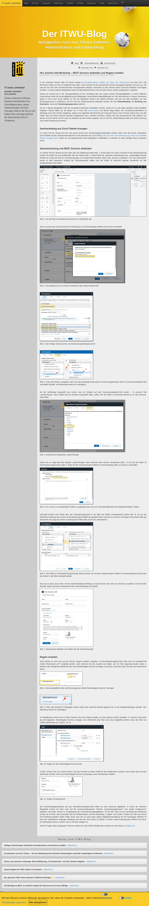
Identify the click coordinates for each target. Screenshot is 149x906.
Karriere (70, 3)
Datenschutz (113, 3)
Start (75, 63)
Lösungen (46, 3)
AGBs (102, 3)
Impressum (91, 3)
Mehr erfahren (94, 898)
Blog (26, 3)
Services (35, 3)
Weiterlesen (72, 845)
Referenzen (58, 3)
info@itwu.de (130, 826)
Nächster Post (101, 67)
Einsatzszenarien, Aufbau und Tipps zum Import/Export (107, 82)
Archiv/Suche (108, 63)
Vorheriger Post (85, 67)
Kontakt (80, 3)
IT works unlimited (11, 3)
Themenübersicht (90, 63)
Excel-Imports (93, 110)
